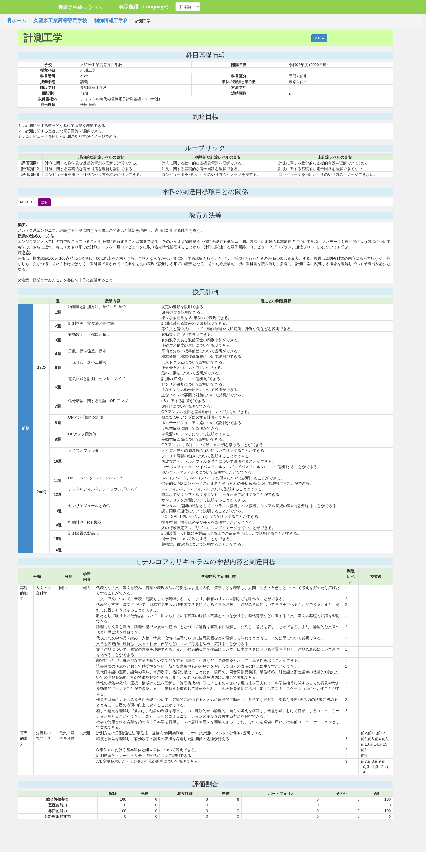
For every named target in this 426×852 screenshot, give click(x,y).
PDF (319, 38)
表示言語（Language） (145, 7)
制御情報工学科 (111, 20)
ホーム (16, 20)
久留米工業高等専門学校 (60, 20)
